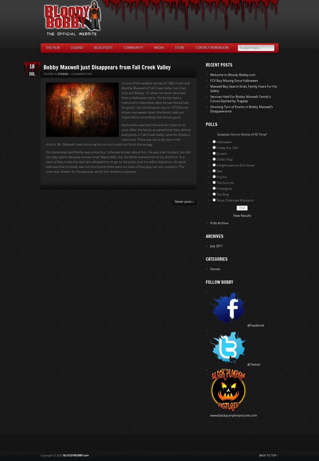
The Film (53, 48)
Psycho (221, 177)
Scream (221, 154)
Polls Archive (219, 223)
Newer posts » (184, 201)
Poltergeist (224, 189)
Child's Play (224, 159)
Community (133, 48)
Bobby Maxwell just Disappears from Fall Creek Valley (107, 67)
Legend (77, 48)
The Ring (222, 194)
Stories (63, 74)
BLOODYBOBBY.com (76, 455)
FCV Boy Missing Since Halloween (234, 81)
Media (159, 48)
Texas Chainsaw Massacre (234, 200)
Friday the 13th (227, 148)
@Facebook (237, 325)
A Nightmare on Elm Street (235, 165)
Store (179, 48)
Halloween (224, 142)
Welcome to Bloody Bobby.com (232, 75)
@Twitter (235, 364)
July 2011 (216, 246)
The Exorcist (225, 183)
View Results (242, 216)
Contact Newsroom (212, 48)
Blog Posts (103, 48)
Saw (219, 171)
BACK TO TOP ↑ (269, 455)
